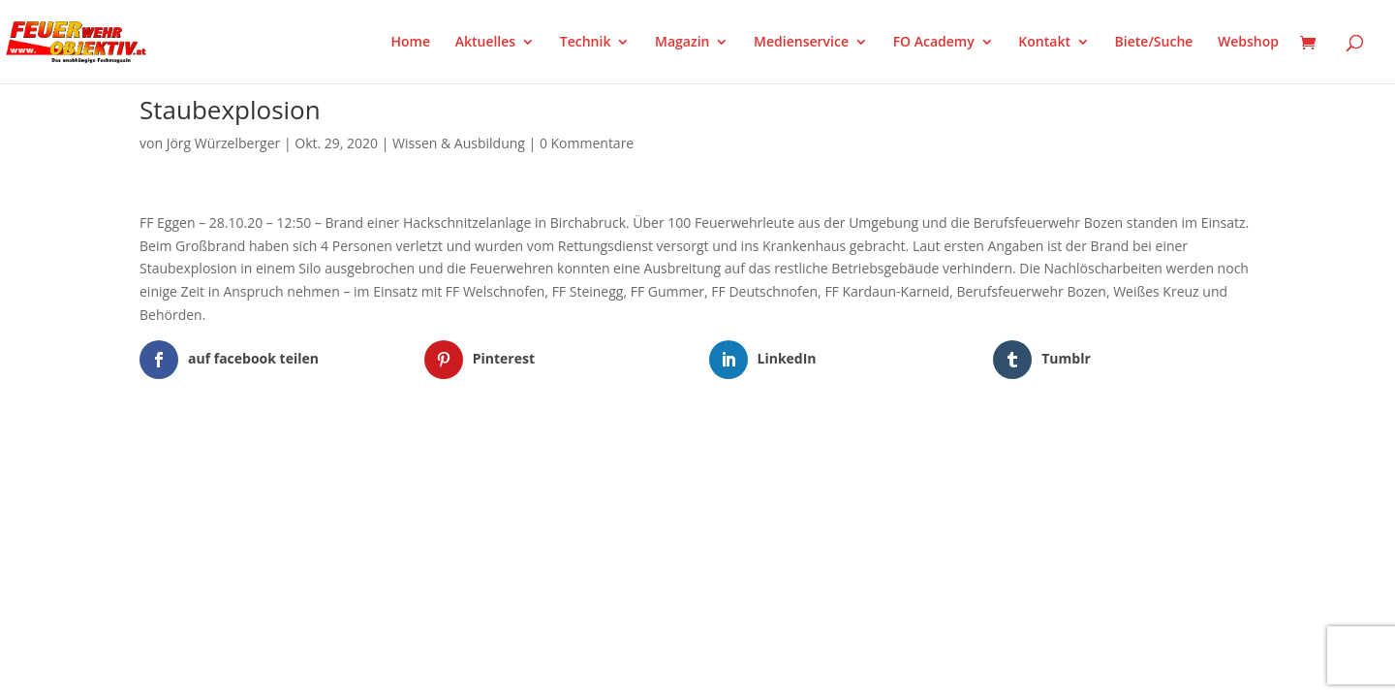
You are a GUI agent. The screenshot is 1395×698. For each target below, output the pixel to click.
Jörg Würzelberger (224, 143)
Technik (585, 42)
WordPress (365, 463)
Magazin (682, 42)
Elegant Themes (236, 463)
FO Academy (934, 42)
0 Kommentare (587, 143)
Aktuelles (485, 42)
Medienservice (801, 42)
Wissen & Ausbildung (458, 143)
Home (411, 42)
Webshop (1248, 42)
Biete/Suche (1154, 42)
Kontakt (1044, 42)
